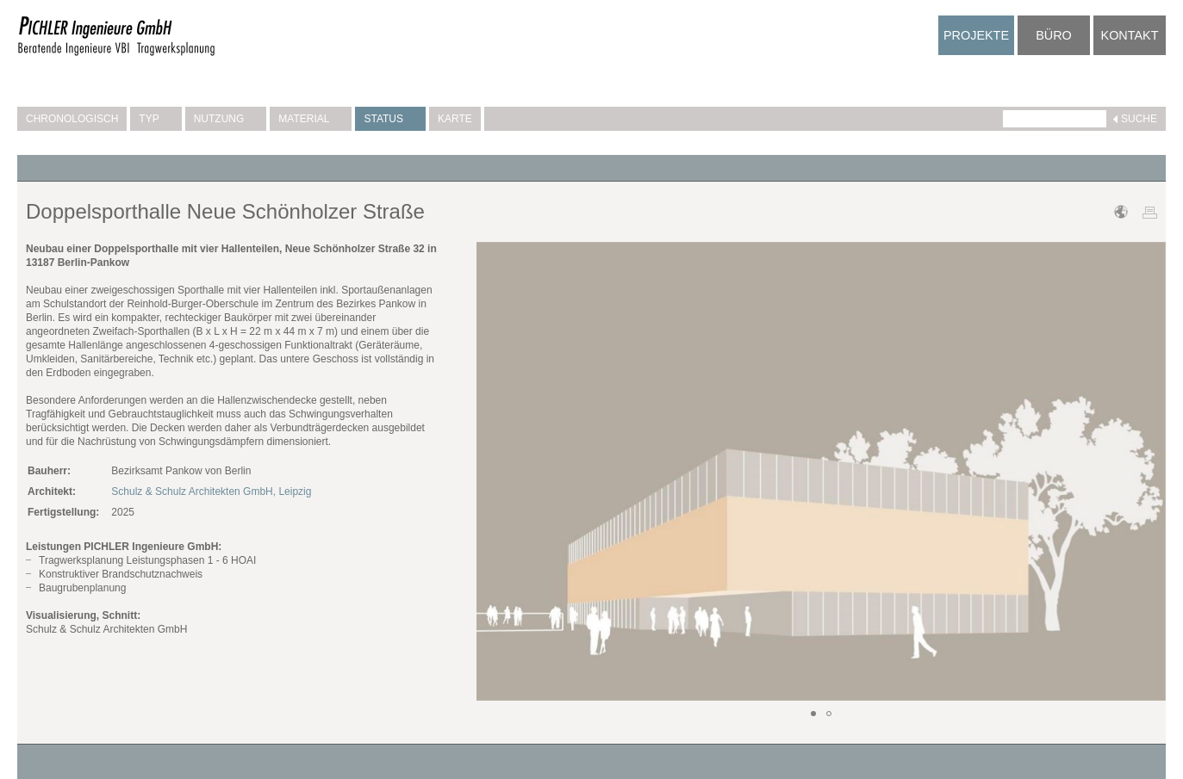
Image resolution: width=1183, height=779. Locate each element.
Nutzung (226, 119)
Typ (155, 119)
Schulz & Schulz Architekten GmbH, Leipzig (211, 491)
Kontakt (1130, 35)
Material (310, 119)
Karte (455, 119)
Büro (1054, 35)
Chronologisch (72, 119)
